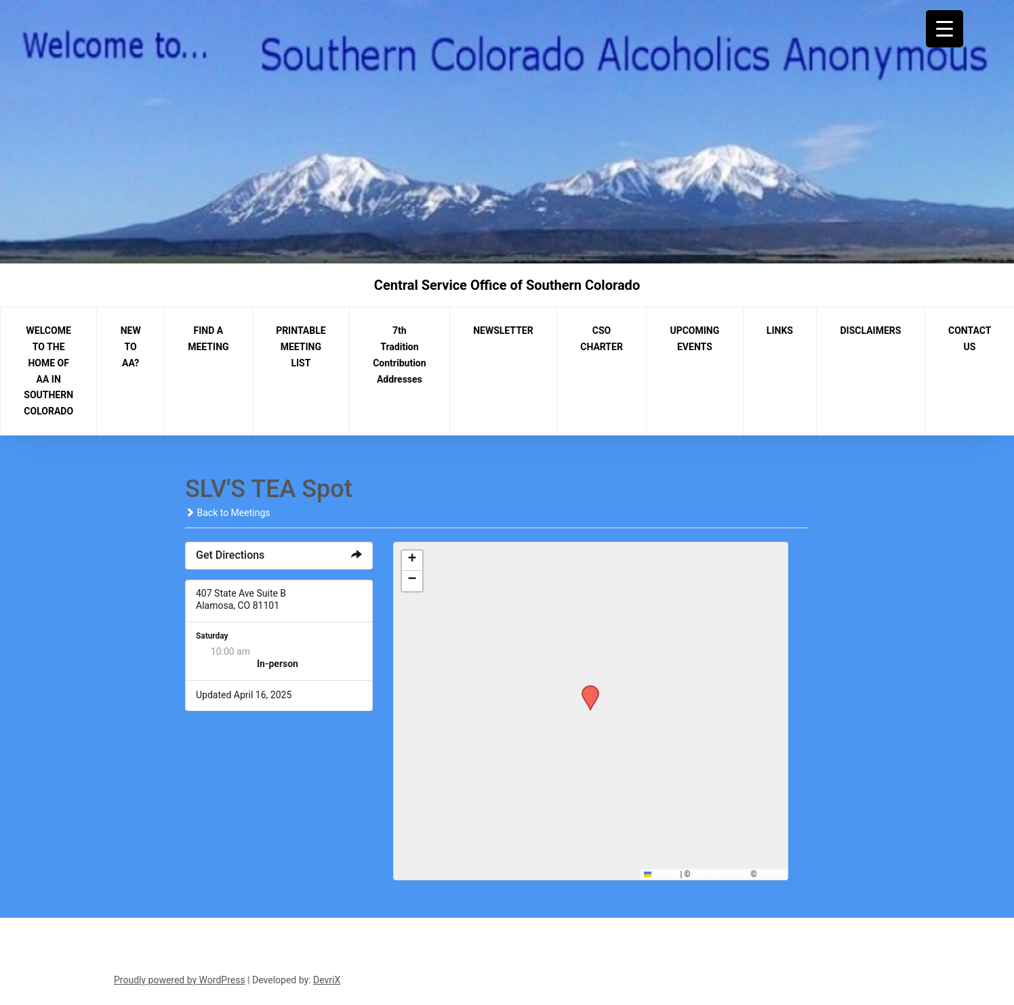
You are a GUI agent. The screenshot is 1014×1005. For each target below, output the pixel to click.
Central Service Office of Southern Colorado (507, 285)
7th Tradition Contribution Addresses (399, 354)
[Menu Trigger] (944, 28)
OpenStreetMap (721, 874)
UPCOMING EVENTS (694, 338)
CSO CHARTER (601, 338)
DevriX (326, 980)
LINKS (780, 330)
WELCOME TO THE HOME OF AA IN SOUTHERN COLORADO (48, 370)
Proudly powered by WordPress (179, 980)
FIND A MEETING (208, 338)
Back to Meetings (227, 512)
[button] (586, 689)
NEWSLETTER (503, 330)
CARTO (771, 874)
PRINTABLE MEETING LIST (301, 346)
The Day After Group (299, 651)
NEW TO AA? (131, 346)
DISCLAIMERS (870, 330)
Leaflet (661, 874)
